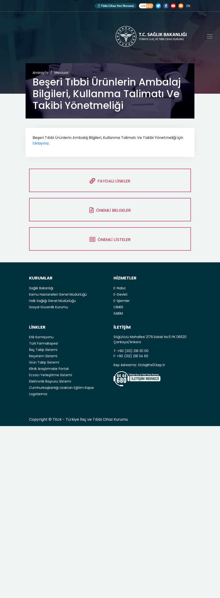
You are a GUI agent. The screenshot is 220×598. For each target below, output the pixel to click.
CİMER (118, 307)
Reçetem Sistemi (43, 356)
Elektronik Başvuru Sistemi (50, 381)
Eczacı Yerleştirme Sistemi (50, 375)
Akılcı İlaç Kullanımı (146, 5)
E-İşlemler (122, 300)
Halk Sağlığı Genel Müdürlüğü (52, 300)
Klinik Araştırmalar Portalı (49, 368)
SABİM (118, 313)
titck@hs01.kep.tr (151, 365)
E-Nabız (120, 288)
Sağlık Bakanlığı (41, 288)
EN (188, 6)
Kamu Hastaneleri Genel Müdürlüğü (58, 294)
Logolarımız (38, 394)
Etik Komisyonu (41, 337)
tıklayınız (41, 143)
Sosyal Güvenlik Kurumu (48, 307)
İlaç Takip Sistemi (43, 349)
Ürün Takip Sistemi (44, 362)
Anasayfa (40, 72)
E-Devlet (121, 294)
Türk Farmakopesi (43, 343)
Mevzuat (61, 72)
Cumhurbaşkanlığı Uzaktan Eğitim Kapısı (61, 387)
